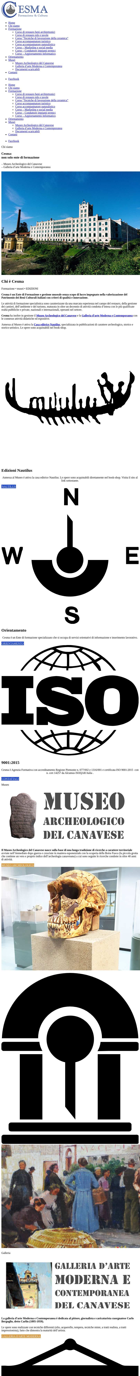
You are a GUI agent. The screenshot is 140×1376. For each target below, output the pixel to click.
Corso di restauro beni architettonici (35, 32)
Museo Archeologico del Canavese (34, 63)
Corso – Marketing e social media (34, 47)
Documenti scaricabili (27, 69)
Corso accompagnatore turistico (33, 41)
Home (11, 22)
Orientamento (16, 56)
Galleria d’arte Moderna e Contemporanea (38, 66)
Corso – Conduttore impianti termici (35, 50)
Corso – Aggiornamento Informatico (35, 53)
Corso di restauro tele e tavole (32, 35)
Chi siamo (14, 25)
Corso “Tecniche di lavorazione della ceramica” (41, 38)
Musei (11, 59)
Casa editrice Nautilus (47, 324)
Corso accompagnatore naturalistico (35, 44)
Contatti (12, 72)
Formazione (14, 28)
